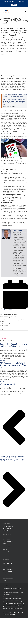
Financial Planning (7, 528)
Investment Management (8, 526)
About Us (5, 549)
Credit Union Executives (8, 541)
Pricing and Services (7, 530)
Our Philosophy (6, 551)
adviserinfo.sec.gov (6, 598)
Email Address (4, 325)
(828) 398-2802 (7, 1)
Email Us (14, 1)
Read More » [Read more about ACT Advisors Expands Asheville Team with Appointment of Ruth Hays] (3, 381)
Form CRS (21, 592)
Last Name (2, 333)
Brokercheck (5, 600)
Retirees (4, 543)
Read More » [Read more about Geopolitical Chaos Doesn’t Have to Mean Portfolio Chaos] (3, 360)
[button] (25, 11)
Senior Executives (6, 539)
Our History (5, 554)
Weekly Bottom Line (8, 384)
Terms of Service (10, 614)
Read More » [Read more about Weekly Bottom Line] (3, 397)
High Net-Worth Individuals (8, 537)
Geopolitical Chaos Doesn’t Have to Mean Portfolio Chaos (13, 345)
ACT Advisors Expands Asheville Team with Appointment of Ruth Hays (13, 365)
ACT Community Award (8, 556)
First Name (2, 329)
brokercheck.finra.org (17, 598)
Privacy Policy (7, 594)
